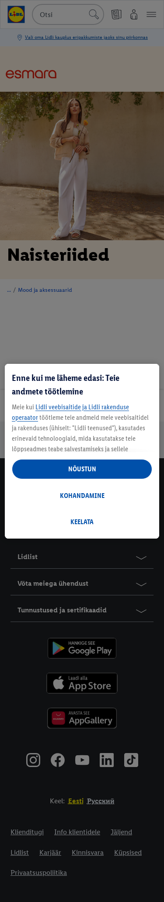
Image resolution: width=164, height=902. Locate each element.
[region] (82, 451)
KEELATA (82, 522)
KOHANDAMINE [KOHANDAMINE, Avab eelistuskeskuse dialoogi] (82, 495)
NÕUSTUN (82, 469)
